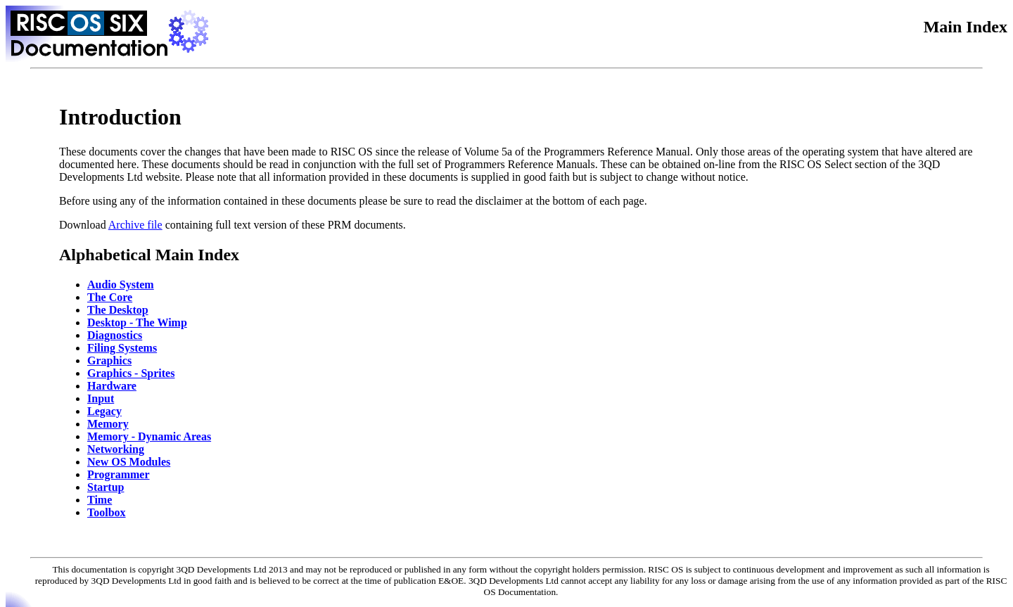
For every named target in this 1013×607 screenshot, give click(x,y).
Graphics (109, 360)
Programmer (118, 474)
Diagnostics (114, 335)
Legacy (104, 411)
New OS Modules (128, 462)
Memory (108, 424)
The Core (109, 297)
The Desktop (117, 310)
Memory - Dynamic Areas (149, 436)
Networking (115, 449)
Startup (105, 487)
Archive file (135, 225)
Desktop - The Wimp (137, 322)
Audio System (120, 284)
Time (99, 500)
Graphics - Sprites (130, 373)
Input (100, 398)
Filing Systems (122, 348)
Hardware (111, 386)
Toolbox (106, 512)
